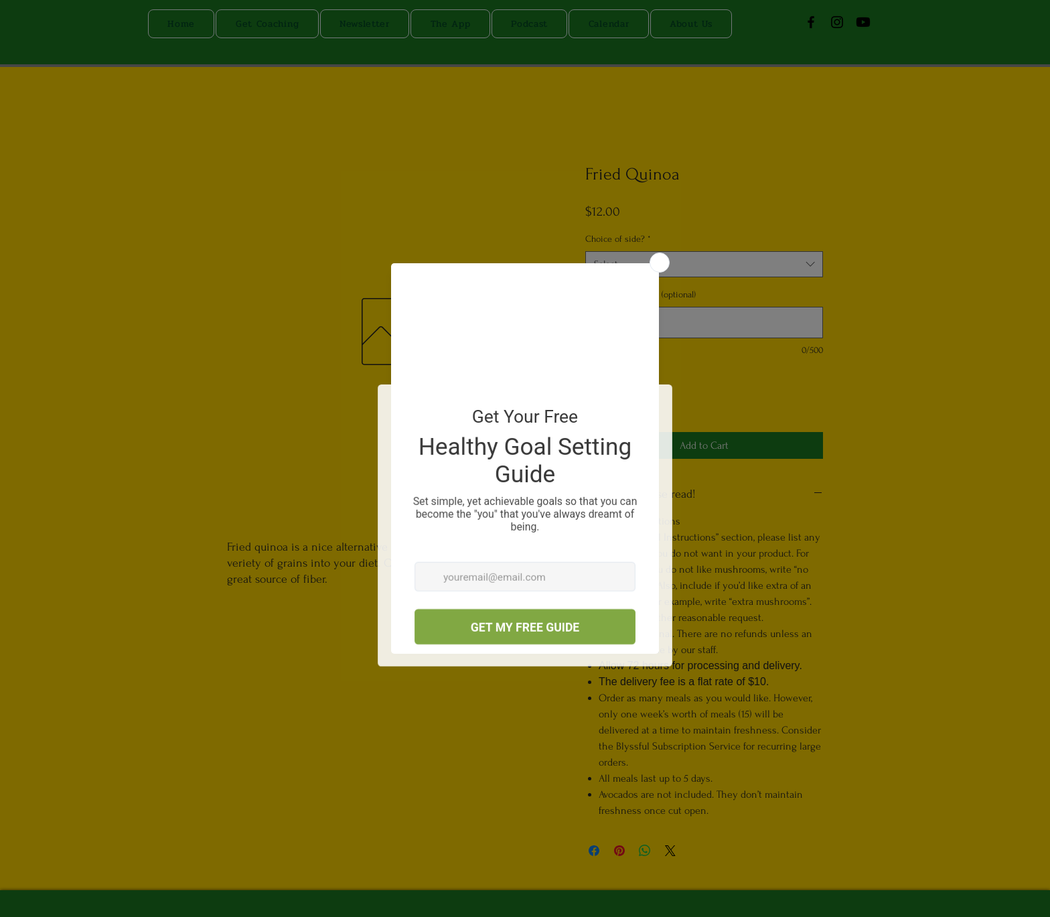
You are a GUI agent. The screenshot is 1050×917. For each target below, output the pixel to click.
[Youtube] (863, 22)
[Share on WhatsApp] (645, 851)
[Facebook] (811, 22)
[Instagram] (837, 22)
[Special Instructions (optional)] (704, 322)
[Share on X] (670, 851)
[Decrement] (595, 398)
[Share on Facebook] (594, 851)
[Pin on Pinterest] (619, 851)
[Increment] (636, 398)
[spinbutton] (616, 398)
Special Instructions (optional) (640, 294)
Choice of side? (618, 239)
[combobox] (704, 264)
